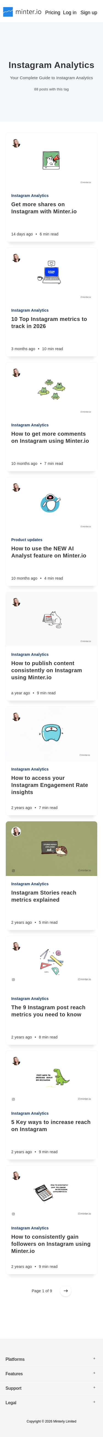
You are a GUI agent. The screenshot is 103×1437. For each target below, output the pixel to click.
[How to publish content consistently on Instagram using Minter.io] (51, 680)
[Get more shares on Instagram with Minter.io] (51, 221)
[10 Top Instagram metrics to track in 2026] (51, 335)
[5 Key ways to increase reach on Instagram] (51, 1139)
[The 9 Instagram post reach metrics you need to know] (51, 1024)
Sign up (88, 12)
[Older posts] (65, 1290)
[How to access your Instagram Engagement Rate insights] (51, 794)
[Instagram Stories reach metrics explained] (51, 909)
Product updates (26, 540)
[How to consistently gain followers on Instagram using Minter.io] (51, 1253)
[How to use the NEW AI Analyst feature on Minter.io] (51, 565)
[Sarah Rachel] (16, 143)
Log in (69, 12)
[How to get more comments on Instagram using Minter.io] (51, 450)
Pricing (52, 12)
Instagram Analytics (30, 195)
